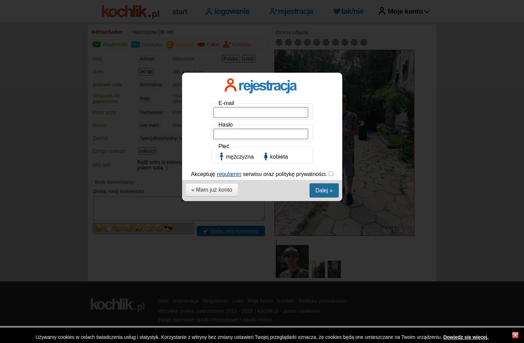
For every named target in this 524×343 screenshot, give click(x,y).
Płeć (224, 146)
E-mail (226, 103)
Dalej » (324, 190)
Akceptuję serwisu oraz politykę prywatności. (260, 174)
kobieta (279, 157)
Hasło (226, 125)
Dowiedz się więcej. (465, 337)
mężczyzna (240, 157)
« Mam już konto (211, 190)
